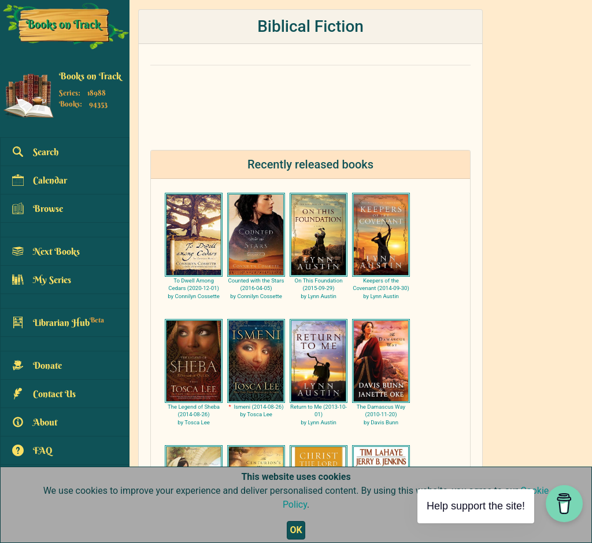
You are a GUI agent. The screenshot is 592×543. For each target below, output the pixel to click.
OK (296, 529)
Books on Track (90, 76)
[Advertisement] (310, 101)
